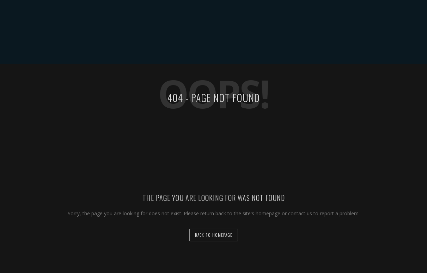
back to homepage (213, 235)
